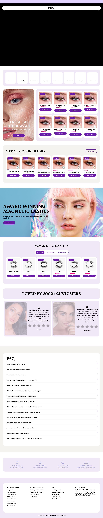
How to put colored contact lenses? (51, 432)
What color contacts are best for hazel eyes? (51, 395)
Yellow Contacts (11, 503)
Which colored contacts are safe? (51, 374)
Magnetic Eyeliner (34, 494)
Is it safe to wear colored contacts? (51, 369)
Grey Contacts (11, 490)
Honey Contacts (11, 492)
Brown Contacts (11, 496)
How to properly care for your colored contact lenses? (51, 438)
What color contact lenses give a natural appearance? (51, 406)
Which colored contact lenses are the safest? (51, 380)
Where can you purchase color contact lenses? (51, 417)
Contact (54, 498)
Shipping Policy (56, 490)
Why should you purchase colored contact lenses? (51, 411)
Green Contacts (11, 498)
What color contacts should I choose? (51, 385)
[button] (43, 106)
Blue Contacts (11, 501)
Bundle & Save (34, 496)
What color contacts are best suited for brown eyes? (51, 390)
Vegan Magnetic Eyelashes (37, 492)
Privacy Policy (56, 494)
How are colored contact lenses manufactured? (51, 427)
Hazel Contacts (11, 494)
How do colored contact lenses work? (51, 422)
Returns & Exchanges (58, 492)
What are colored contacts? (51, 364)
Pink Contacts (11, 505)
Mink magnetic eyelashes (36, 490)
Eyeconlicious (51, 515)
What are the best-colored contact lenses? (51, 401)
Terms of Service (56, 496)
